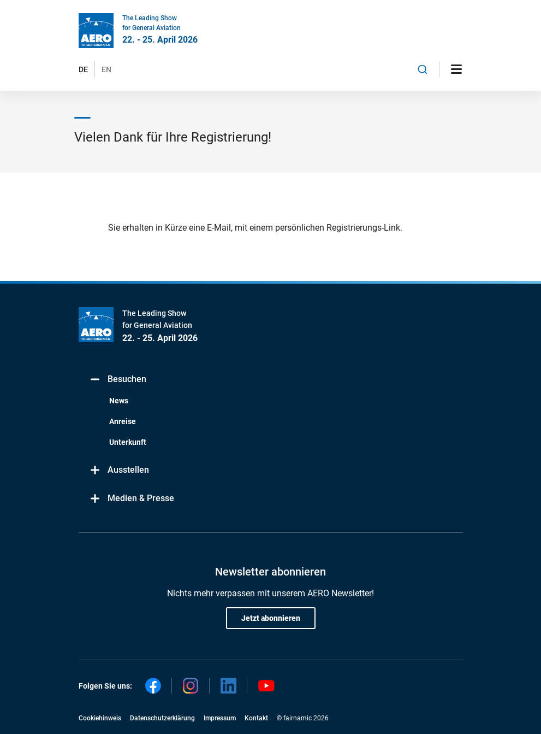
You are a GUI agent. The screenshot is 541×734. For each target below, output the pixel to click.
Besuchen (118, 379)
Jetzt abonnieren (270, 618)
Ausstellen (119, 470)
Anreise (122, 421)
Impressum (220, 718)
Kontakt (256, 718)
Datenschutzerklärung (162, 718)
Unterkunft (127, 442)
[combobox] (422, 69)
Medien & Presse (132, 498)
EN (106, 69)
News (118, 400)
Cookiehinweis (100, 718)
